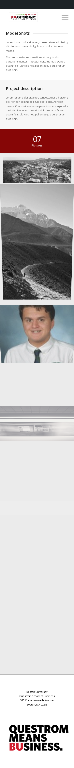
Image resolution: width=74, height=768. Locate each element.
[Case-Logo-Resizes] (31, 17)
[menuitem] (63, 17)
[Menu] (63, 17)
